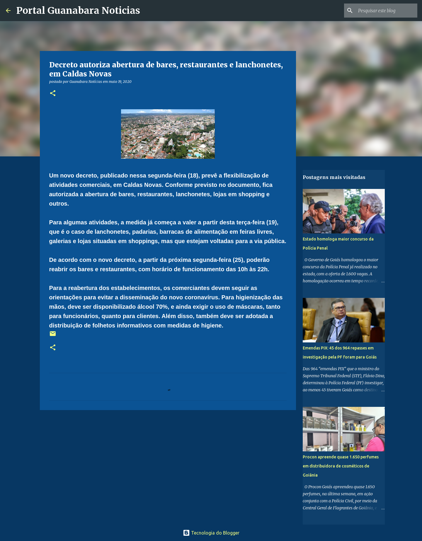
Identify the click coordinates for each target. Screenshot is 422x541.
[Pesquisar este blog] (386, 11)
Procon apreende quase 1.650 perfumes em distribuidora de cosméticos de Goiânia (341, 466)
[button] (52, 94)
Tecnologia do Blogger (211, 532)
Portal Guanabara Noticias (78, 10)
